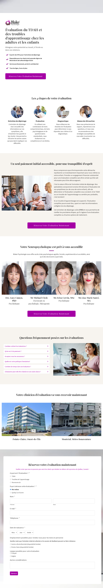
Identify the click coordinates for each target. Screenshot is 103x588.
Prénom (12, 504)
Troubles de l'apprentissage (20, 479)
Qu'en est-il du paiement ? (13, 351)
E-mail (13, 508)
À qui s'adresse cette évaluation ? (23, 486)
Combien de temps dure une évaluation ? (18, 367)
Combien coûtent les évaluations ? (16, 346)
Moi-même (15, 489)
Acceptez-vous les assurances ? (15, 356)
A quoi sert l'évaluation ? (20, 473)
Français (14, 552)
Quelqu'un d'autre (18, 493)
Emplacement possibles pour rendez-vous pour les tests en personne (36, 536)
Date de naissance (17, 526)
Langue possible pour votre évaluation (24, 550)
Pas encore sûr (16, 482)
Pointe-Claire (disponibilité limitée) (22, 546)
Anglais (13, 555)
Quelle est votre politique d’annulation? (17, 361)
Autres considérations (18, 559)
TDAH (13, 476)
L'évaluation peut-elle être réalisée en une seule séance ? (23, 372)
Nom (12, 496)
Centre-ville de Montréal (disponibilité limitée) (26, 543)
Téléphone (15, 517)
